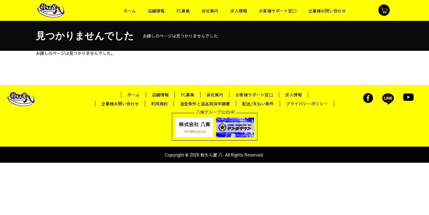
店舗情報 (160, 95)
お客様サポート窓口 (254, 95)
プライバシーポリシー (307, 104)
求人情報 (293, 95)
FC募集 (187, 95)
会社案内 (214, 95)
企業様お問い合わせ (120, 104)
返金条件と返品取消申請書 (205, 104)
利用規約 (159, 104)
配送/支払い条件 (258, 104)
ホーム (133, 95)
